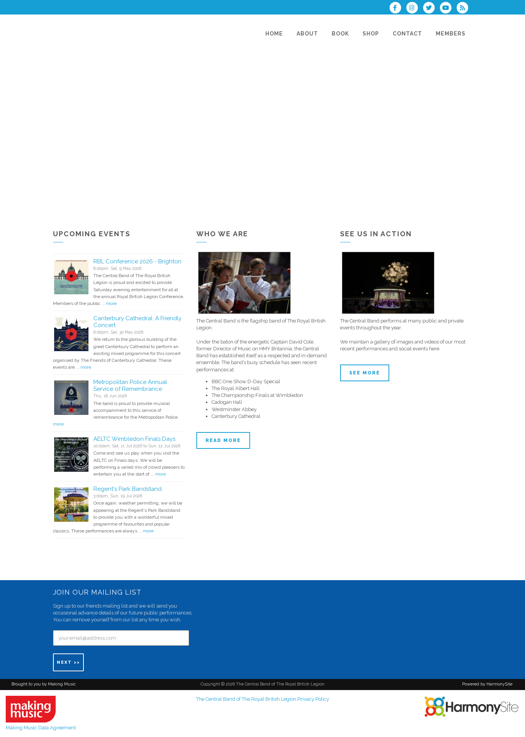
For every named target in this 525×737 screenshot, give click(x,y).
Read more (223, 440)
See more (364, 373)
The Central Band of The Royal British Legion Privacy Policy (262, 699)
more (111, 303)
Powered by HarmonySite (487, 684)
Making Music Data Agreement (41, 728)
